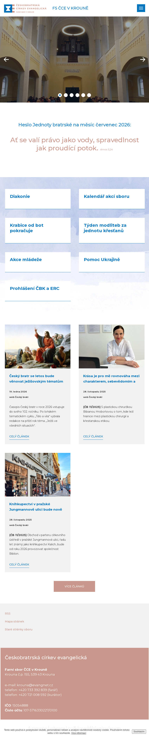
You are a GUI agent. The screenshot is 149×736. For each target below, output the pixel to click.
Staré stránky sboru (18, 629)
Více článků (74, 586)
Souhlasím (139, 731)
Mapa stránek (14, 621)
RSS (7, 613)
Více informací (78, 733)
